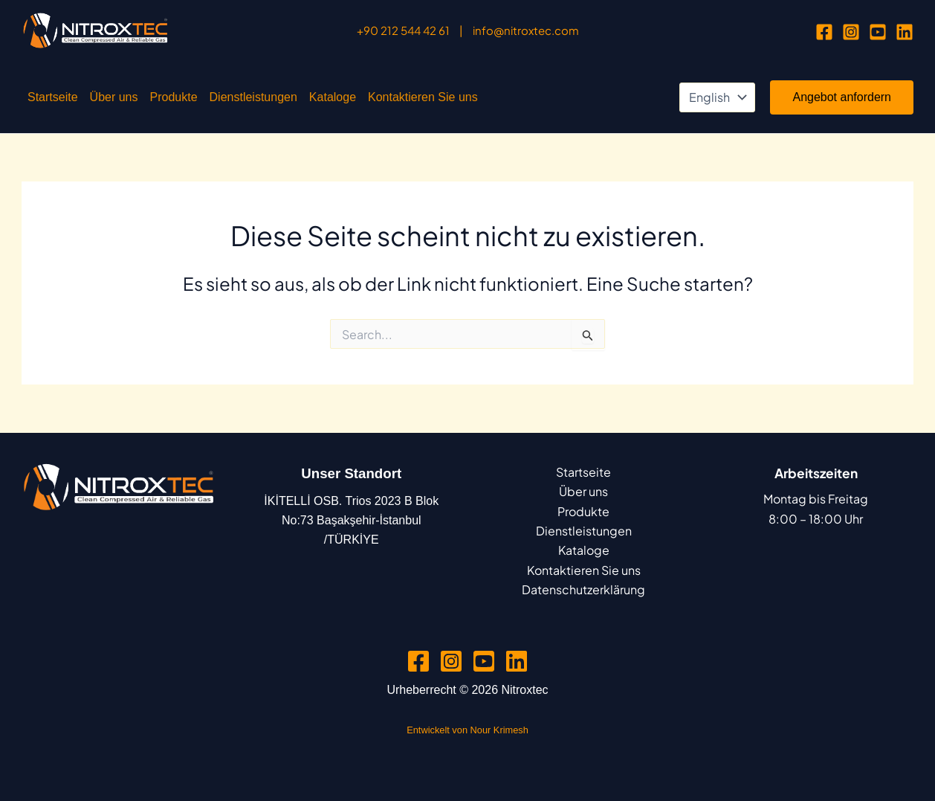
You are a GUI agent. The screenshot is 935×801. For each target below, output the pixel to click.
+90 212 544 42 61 (403, 30)
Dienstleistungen (253, 97)
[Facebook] (824, 32)
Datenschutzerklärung (583, 589)
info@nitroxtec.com (526, 30)
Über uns (114, 97)
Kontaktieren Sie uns (423, 97)
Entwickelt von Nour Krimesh (467, 730)
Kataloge (332, 97)
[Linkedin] (904, 32)
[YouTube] (878, 32)
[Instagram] (851, 32)
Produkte (174, 97)
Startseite (53, 97)
